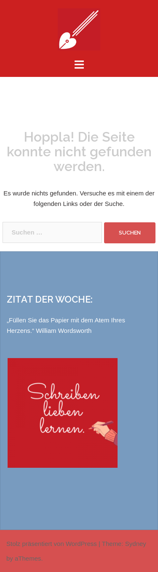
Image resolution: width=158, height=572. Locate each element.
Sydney (135, 543)
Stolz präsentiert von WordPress (51, 543)
